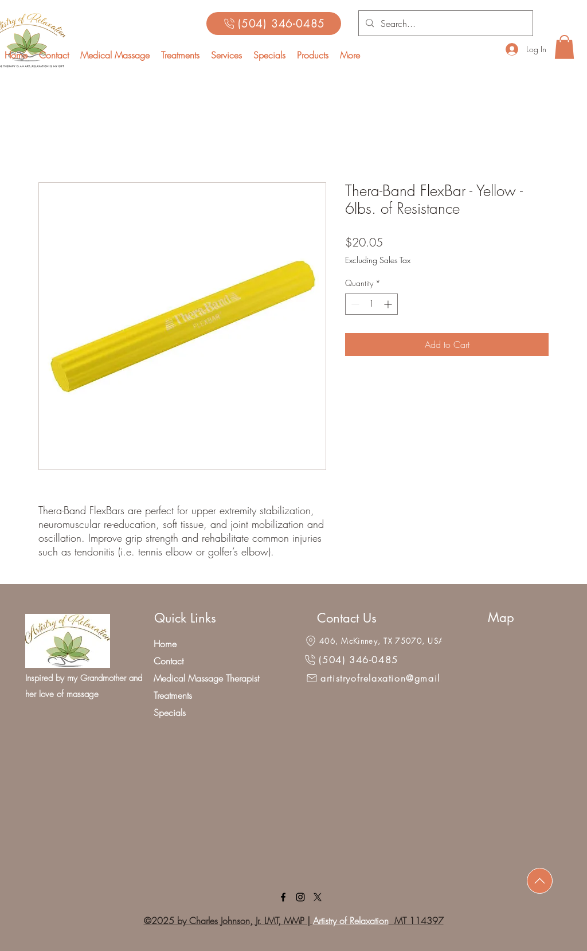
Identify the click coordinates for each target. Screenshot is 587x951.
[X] (317, 897)
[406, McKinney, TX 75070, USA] (374, 640)
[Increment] (389, 304)
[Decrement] (354, 304)
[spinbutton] (371, 304)
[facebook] (283, 897)
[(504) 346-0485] (273, 23)
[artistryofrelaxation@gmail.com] (384, 678)
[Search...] (444, 23)
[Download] (540, 881)
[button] (226, 55)
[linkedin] (300, 897)
